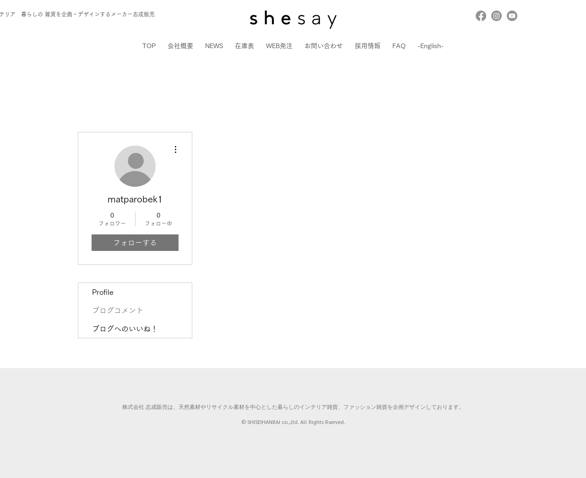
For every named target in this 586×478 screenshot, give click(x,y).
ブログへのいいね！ (125, 328)
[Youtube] (512, 16)
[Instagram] (496, 16)
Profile (103, 292)
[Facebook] (481, 16)
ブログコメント (117, 310)
